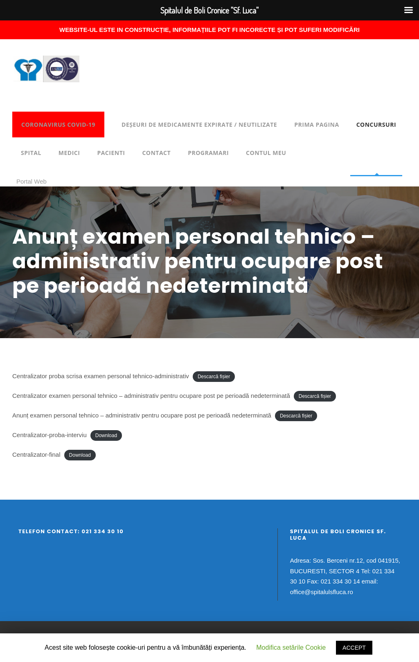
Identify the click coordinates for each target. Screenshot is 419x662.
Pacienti (111, 153)
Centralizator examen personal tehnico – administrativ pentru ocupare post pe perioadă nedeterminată (151, 395)
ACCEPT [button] (354, 647)
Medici (69, 153)
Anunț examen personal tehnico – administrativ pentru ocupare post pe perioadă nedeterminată (141, 415)
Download (106, 435)
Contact (156, 153)
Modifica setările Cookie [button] (291, 647)
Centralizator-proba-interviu (49, 434)
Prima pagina (316, 124)
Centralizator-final (36, 454)
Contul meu (266, 153)
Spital (31, 153)
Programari (208, 153)
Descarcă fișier (214, 376)
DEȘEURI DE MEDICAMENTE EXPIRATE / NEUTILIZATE (199, 124)
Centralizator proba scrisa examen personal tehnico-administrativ (100, 376)
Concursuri (376, 124)
